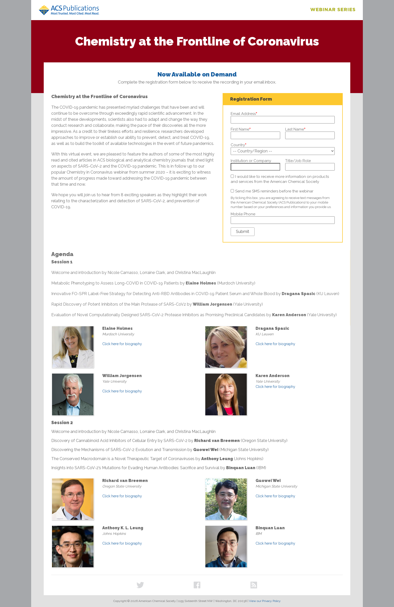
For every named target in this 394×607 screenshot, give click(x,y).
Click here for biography (122, 344)
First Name (241, 129)
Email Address (244, 113)
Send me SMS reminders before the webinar (274, 191)
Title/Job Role (298, 160)
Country (238, 145)
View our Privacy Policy (265, 601)
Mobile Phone (243, 214)
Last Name (295, 129)
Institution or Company (251, 160)
